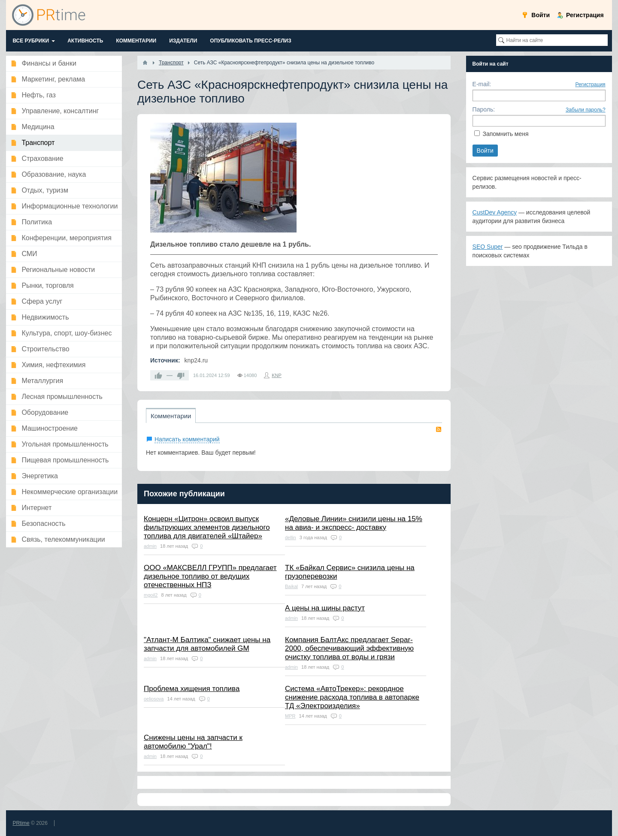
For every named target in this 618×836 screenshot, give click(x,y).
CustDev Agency (495, 212)
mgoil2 (151, 595)
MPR (290, 715)
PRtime (20, 823)
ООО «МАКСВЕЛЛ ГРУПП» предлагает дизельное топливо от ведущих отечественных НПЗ (210, 576)
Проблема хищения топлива (191, 689)
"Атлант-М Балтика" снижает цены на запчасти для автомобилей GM (207, 644)
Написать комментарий (187, 439)
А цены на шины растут (325, 608)
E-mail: (482, 84)
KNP (277, 375)
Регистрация (590, 84)
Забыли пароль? (586, 110)
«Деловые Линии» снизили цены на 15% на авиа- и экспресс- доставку (353, 523)
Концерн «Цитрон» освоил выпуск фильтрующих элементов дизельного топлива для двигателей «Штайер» (207, 527)
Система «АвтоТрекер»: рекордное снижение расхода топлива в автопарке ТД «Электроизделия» (352, 697)
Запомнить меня (505, 133)
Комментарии (171, 416)
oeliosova (154, 698)
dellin (290, 537)
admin (150, 546)
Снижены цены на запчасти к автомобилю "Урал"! (193, 741)
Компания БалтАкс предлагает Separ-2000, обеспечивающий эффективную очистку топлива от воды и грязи (349, 648)
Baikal (291, 586)
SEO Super (488, 246)
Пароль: (484, 109)
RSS (438, 429)
